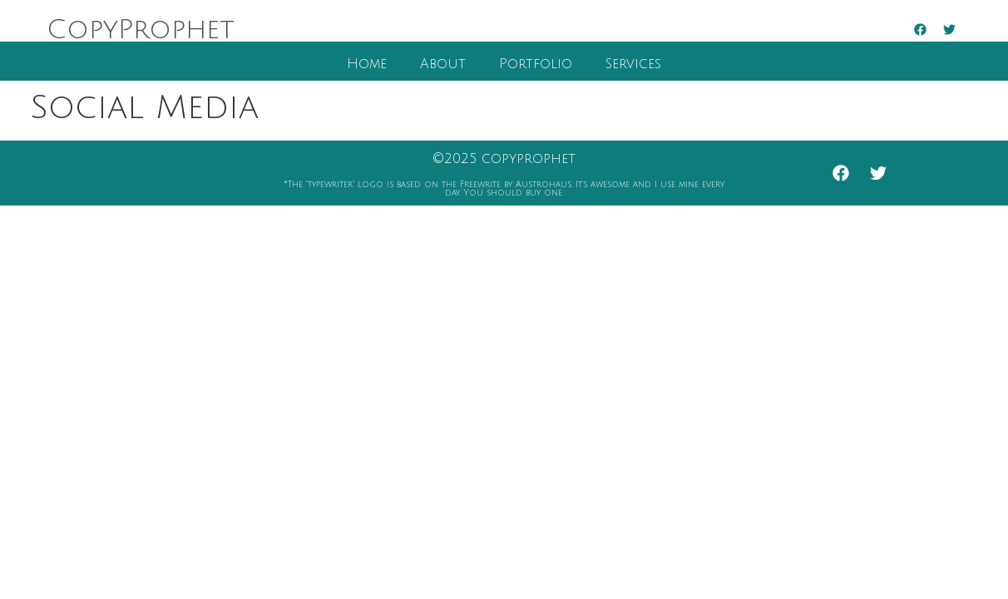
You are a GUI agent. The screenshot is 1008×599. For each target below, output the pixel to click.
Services (633, 64)
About (443, 64)
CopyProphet (141, 29)
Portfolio (535, 64)
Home (367, 64)
